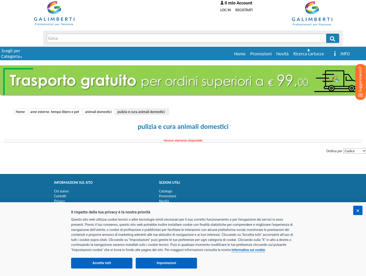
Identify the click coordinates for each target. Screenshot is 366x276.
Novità (282, 54)
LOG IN (225, 10)
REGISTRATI (244, 10)
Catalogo (165, 191)
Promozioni (261, 54)
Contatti (60, 196)
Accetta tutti (102, 263)
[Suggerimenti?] (357, 74)
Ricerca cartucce (308, 54)
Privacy (59, 201)
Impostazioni (166, 263)
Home (239, 54)
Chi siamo (61, 191)
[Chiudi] (358, 210)
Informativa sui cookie (248, 250)
